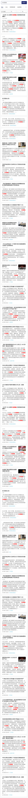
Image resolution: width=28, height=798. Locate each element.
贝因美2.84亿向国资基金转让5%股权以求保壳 (9, 55)
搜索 (24, 2)
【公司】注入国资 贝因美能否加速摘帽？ (13, 15)
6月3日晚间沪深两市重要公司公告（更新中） (13, 385)
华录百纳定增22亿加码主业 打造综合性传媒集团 (13, 165)
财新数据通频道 (12, 31)
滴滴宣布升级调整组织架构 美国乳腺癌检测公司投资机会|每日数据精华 (9, 223)
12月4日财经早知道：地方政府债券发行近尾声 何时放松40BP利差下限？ (14, 308)
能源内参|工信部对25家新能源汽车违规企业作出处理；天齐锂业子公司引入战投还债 (9, 143)
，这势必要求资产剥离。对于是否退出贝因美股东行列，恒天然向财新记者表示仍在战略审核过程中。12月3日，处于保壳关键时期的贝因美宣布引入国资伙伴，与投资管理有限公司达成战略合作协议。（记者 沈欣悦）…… (13, 133)
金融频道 (11, 239)
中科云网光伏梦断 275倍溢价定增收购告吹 (13, 365)
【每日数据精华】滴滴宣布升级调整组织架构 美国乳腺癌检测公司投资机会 (13, 184)
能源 (10, 159)
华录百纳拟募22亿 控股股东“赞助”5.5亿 (12, 205)
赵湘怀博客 (12, 360)
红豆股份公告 (5, 98)
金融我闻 (11, 94)
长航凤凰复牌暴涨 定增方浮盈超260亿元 (13, 327)
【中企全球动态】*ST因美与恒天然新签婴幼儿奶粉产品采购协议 (14, 244)
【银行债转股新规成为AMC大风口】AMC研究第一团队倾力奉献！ (13, 345)
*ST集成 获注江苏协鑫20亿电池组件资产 (13, 286)
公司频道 (11, 72)
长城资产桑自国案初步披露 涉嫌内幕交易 (9, 77)
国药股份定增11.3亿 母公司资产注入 (9, 265)
